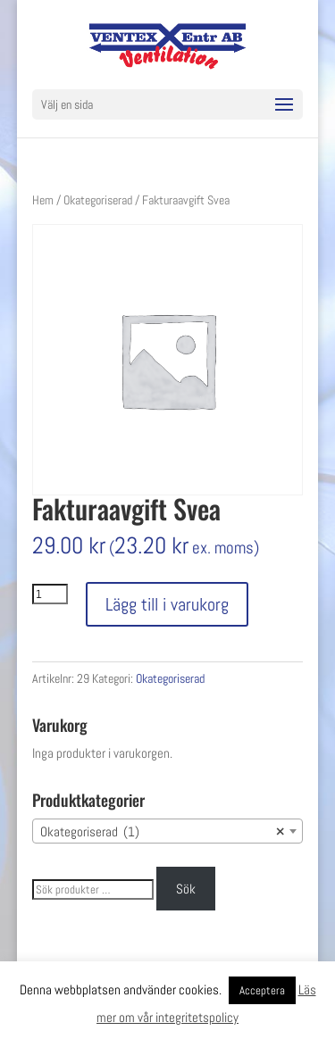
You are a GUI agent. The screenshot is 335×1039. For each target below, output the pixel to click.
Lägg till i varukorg (167, 604)
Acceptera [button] (262, 990)
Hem (43, 200)
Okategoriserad (97, 200)
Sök (186, 888)
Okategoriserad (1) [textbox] (162, 831)
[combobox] (168, 831)
